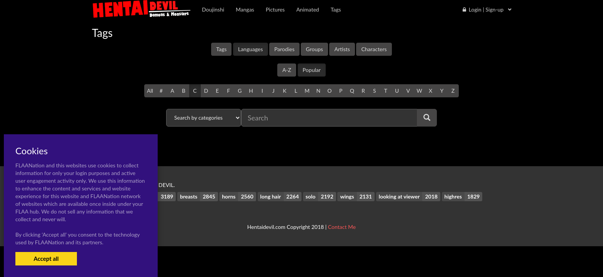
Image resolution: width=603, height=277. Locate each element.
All (150, 90)
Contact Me (342, 227)
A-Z (286, 70)
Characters (373, 49)
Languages (250, 49)
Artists (342, 49)
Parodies (284, 49)
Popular (312, 70)
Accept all (45, 258)
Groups (314, 49)
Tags (221, 49)
